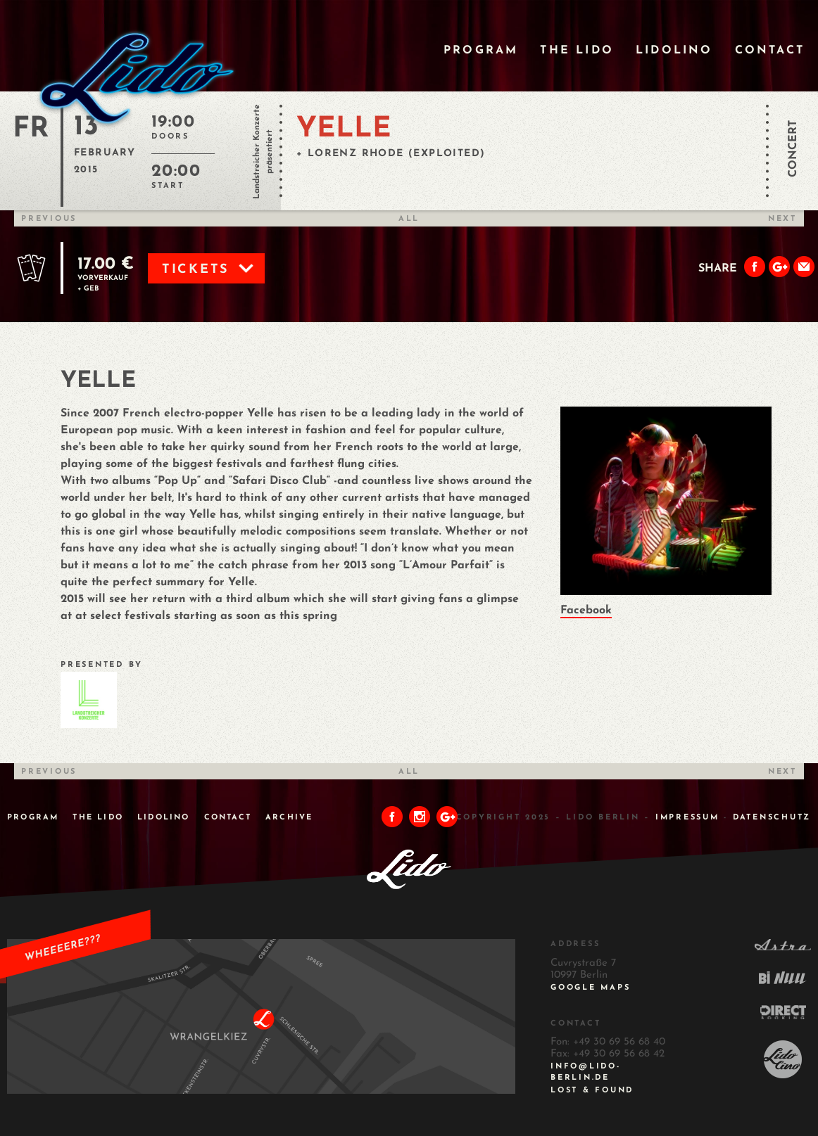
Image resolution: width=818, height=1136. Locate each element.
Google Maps (590, 988)
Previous (49, 219)
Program (480, 50)
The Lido (577, 50)
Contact (770, 50)
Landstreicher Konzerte (257, 151)
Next (782, 219)
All (409, 219)
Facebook (586, 610)
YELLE (343, 129)
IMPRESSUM (687, 818)
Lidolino (674, 50)
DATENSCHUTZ (772, 818)
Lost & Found (592, 1090)
